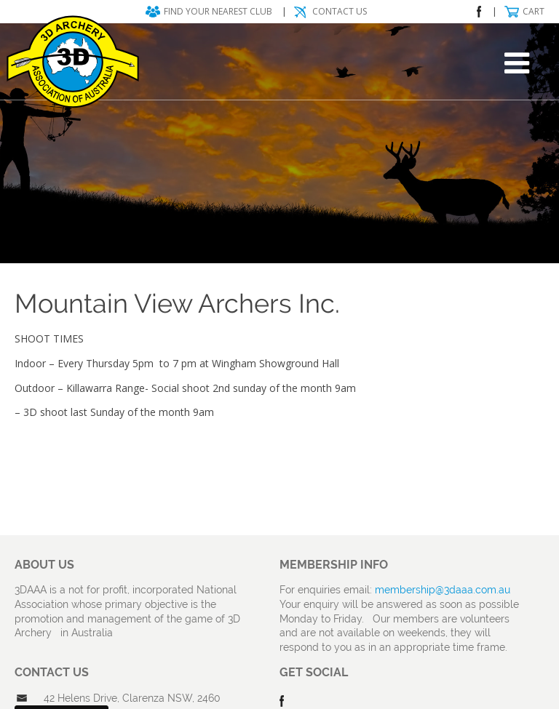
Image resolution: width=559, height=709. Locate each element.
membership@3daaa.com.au (442, 590)
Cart (533, 11)
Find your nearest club (218, 11)
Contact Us (339, 11)
